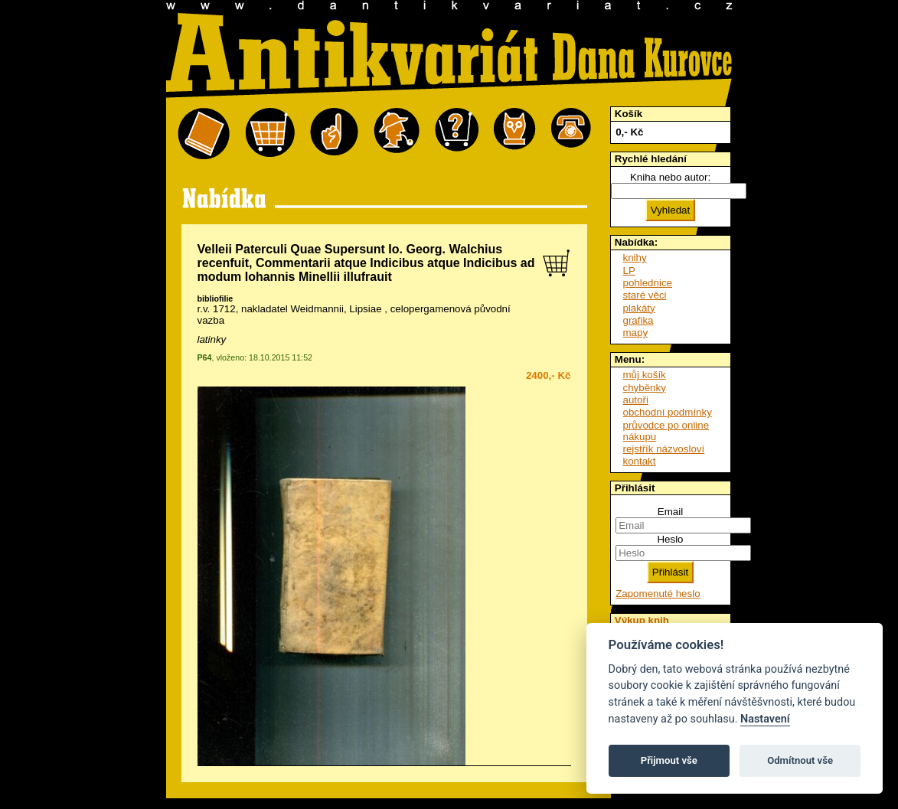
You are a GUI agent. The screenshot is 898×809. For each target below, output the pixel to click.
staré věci (645, 295)
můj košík (644, 374)
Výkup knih (642, 620)
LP (629, 270)
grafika (638, 320)
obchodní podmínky (667, 412)
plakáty (639, 308)
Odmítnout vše (800, 760)
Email (670, 511)
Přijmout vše (669, 760)
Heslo (670, 539)
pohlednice (647, 283)
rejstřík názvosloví (664, 449)
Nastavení (765, 719)
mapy (635, 332)
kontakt (639, 461)
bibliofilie (215, 298)
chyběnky (644, 387)
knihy (635, 257)
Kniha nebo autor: (670, 177)
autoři (635, 400)
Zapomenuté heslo (658, 593)
